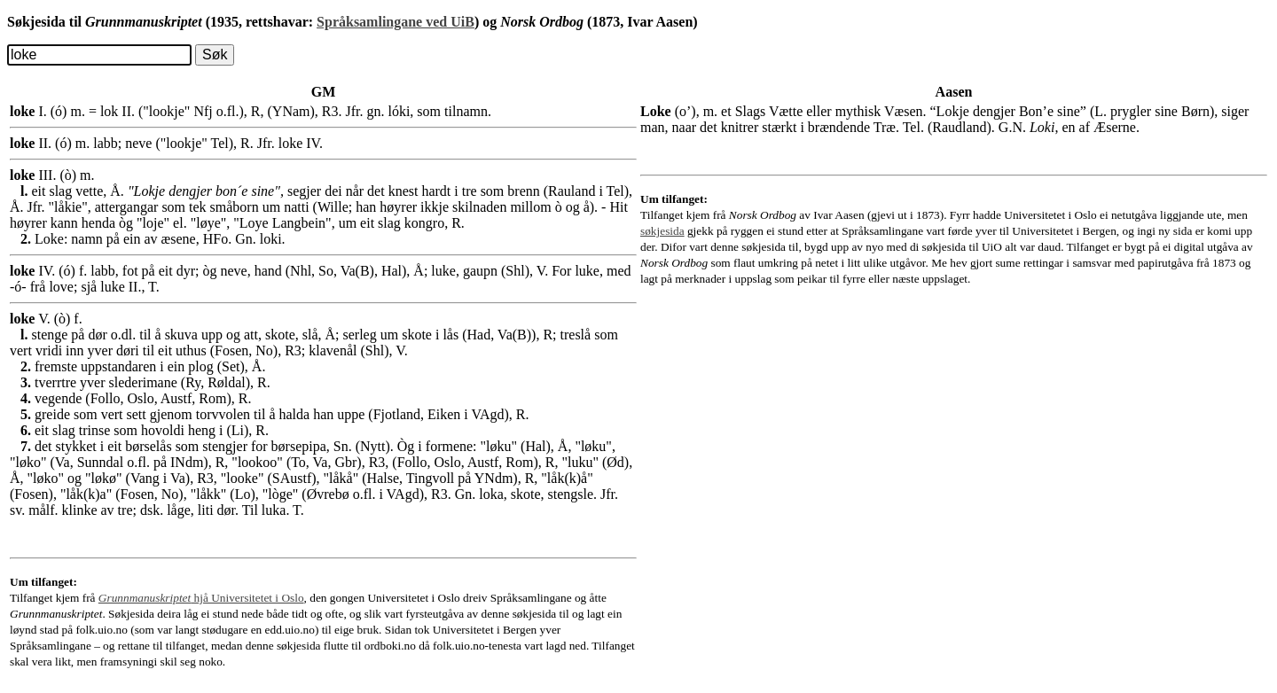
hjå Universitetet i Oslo (201, 597)
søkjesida (662, 230)
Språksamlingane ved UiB (395, 21)
